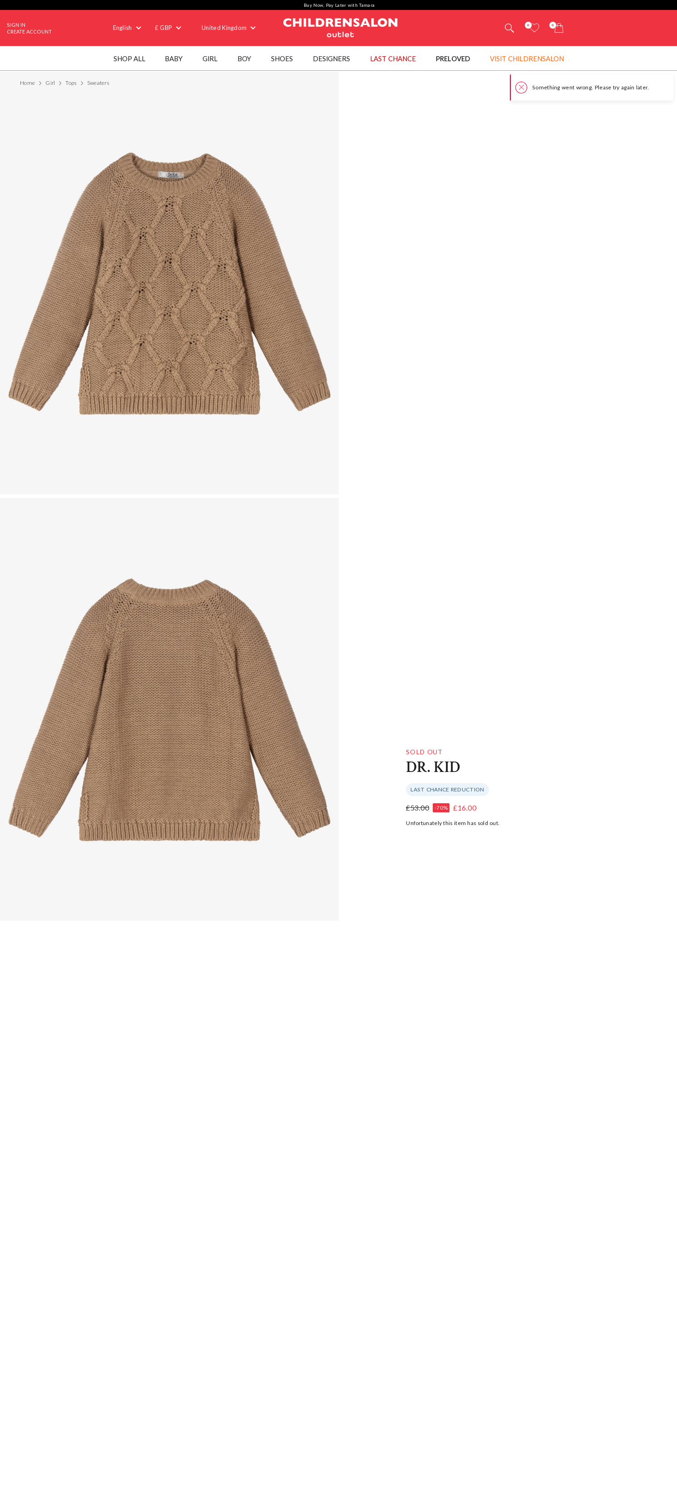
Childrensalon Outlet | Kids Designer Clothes (340, 26)
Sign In (16, 25)
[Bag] (559, 28)
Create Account (29, 31)
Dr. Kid (433, 767)
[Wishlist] (534, 28)
